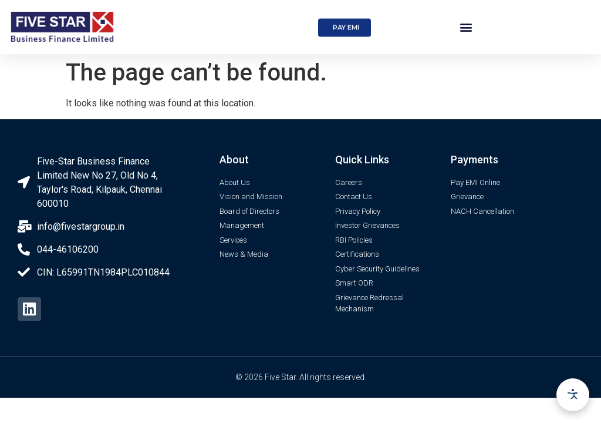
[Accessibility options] (572, 394)
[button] (344, 35)
